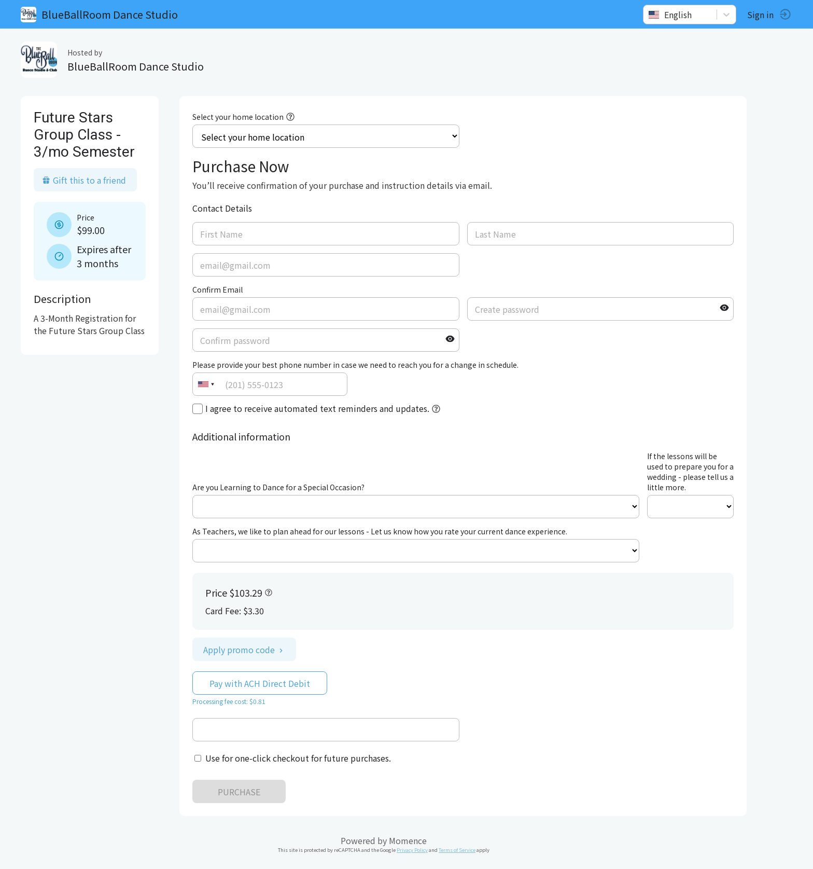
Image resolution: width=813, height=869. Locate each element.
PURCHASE (239, 791)
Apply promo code (244, 649)
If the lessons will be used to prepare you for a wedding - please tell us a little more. (690, 471)
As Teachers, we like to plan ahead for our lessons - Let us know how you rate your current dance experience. (379, 531)
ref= (415, 506)
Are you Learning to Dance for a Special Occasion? (278, 487)
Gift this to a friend (84, 180)
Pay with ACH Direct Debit (259, 683)
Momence (408, 840)
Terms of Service (457, 849)
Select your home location (238, 117)
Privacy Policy (412, 849)
